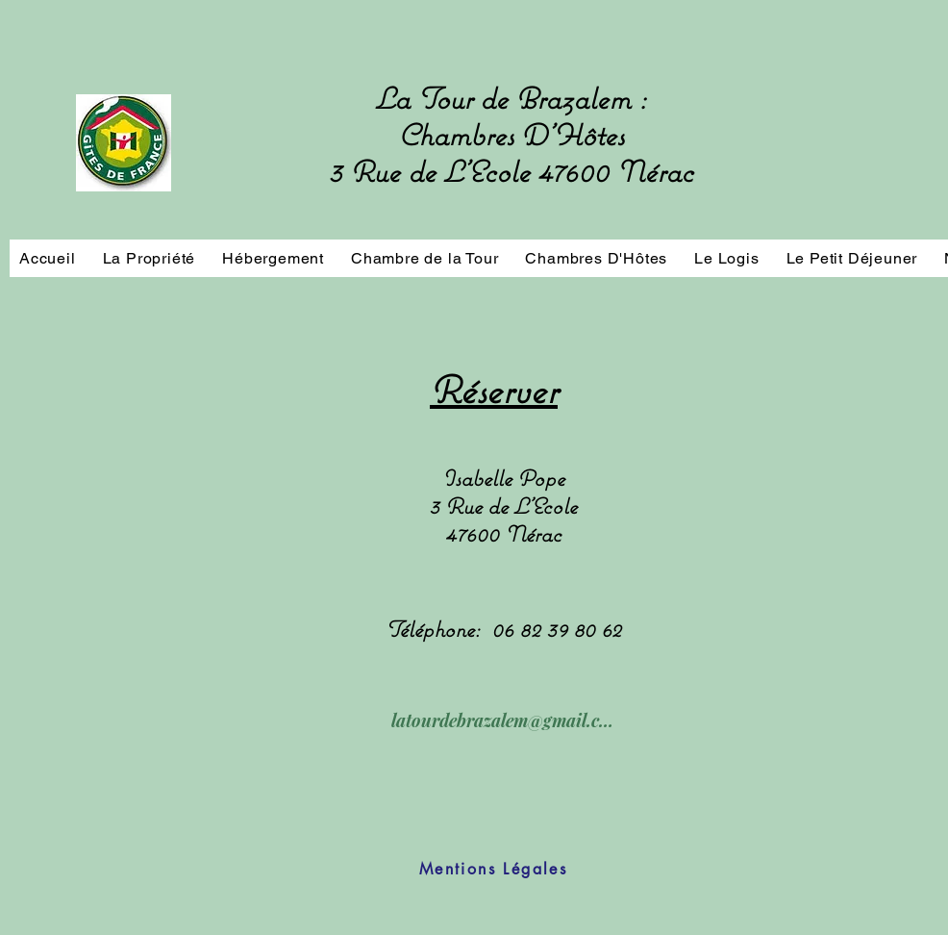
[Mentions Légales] (493, 868)
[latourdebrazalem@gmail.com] (502, 720)
